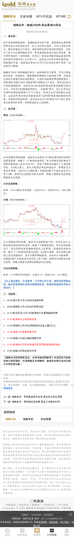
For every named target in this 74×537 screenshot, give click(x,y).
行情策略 (52, 532)
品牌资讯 (22, 532)
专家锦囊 (26, 16)
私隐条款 (11, 504)
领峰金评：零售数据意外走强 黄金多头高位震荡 (37, 396)
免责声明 (24, 504)
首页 (7, 532)
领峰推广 (37, 504)
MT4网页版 (64, 16)
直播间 (37, 532)
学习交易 (63, 504)
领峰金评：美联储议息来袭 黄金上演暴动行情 (36, 401)
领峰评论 (9, 16)
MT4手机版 (44, 16)
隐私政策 (53, 522)
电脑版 (39, 501)
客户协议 (64, 522)
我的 (66, 532)
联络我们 (50, 504)
